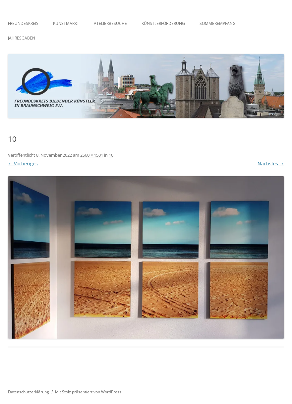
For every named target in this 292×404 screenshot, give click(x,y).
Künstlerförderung (163, 23)
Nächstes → (271, 163)
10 (111, 155)
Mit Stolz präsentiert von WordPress (88, 392)
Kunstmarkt (66, 23)
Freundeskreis (23, 23)
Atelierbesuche (110, 23)
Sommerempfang (218, 23)
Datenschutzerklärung (28, 392)
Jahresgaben (21, 38)
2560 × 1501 (91, 155)
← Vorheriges (23, 163)
